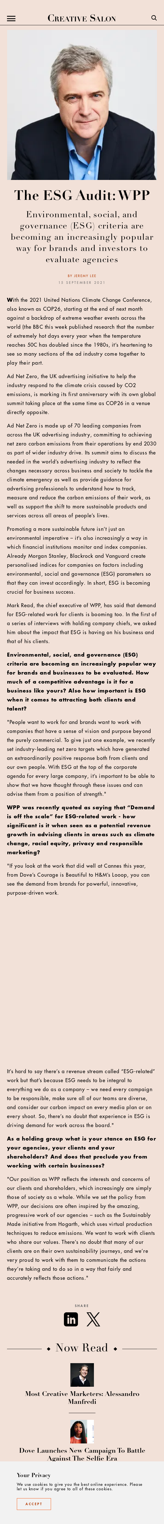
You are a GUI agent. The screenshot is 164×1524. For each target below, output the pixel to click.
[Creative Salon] (82, 18)
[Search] (154, 18)
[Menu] (11, 18)
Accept (34, 1504)
